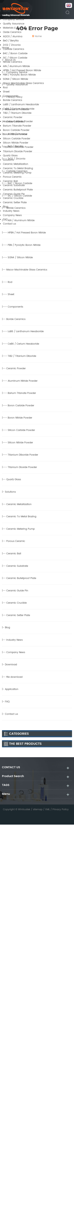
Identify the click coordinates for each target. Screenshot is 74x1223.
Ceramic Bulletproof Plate (18, 190)
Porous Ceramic (12, 177)
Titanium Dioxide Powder (17, 151)
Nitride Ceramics (12, 62)
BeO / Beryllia (11, 41)
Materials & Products (15, 28)
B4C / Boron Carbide (15, 53)
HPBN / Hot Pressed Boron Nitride (22, 70)
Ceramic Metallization (15, 164)
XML (47, 809)
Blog (5, 207)
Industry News (11, 211)
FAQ (5, 219)
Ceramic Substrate (14, 185)
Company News (12, 215)
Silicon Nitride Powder (15, 143)
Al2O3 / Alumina (12, 36)
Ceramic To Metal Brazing (18, 168)
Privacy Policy (60, 809)
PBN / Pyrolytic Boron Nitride (19, 75)
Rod (5, 87)
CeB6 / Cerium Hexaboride (18, 109)
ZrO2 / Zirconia (12, 45)
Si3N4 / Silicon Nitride (15, 79)
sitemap (37, 809)
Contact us (9, 224)
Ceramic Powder (12, 117)
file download (14, 677)
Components (10, 96)
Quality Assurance (13, 24)
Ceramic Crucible (13, 198)
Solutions (8, 160)
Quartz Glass (10, 156)
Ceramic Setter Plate (15, 202)
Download (11, 664)
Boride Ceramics (12, 100)
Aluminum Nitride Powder (18, 121)
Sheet (6, 92)
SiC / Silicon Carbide (15, 58)
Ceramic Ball (10, 181)
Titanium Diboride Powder (18, 147)
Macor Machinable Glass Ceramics (23, 83)
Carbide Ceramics (13, 49)
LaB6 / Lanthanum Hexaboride (21, 104)
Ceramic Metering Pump (17, 173)
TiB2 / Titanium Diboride (17, 113)
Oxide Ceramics (12, 32)
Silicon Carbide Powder (16, 139)
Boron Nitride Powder (15, 134)
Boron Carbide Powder (16, 130)
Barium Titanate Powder (17, 126)
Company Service (13, 19)
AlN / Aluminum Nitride (16, 66)
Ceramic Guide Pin (14, 194)
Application (11, 689)
